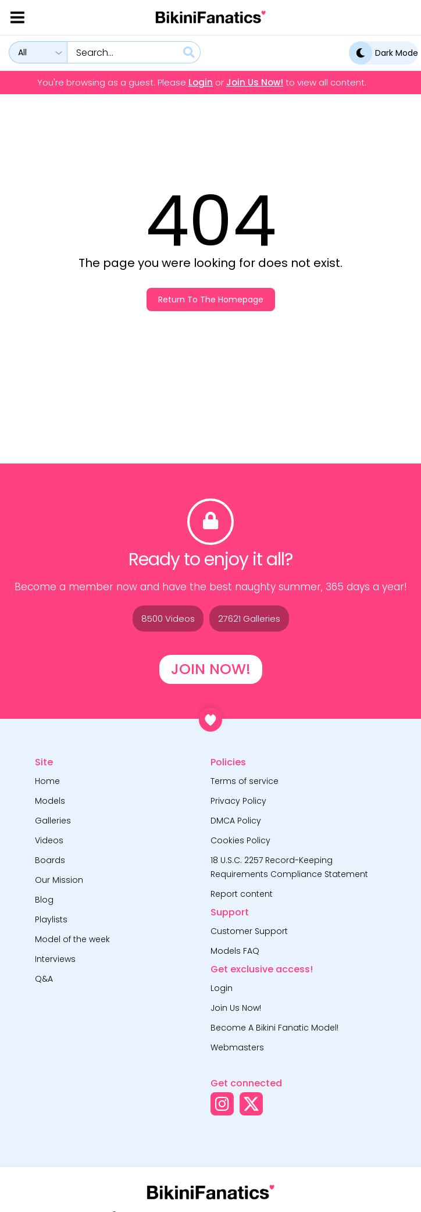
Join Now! (211, 669)
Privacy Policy (238, 801)
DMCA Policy (236, 820)
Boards (50, 860)
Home (47, 781)
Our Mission (59, 880)
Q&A (44, 979)
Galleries (53, 820)
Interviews (55, 959)
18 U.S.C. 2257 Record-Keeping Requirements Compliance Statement (289, 867)
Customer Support (249, 931)
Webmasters (237, 1047)
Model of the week (72, 939)
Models (50, 801)
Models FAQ (235, 951)
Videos (49, 840)
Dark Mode (383, 53)
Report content (242, 894)
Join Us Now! (254, 82)
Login (200, 82)
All (22, 52)
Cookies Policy (240, 840)
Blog (44, 900)
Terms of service (245, 781)
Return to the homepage (210, 299)
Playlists (51, 919)
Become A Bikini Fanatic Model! (274, 1027)
